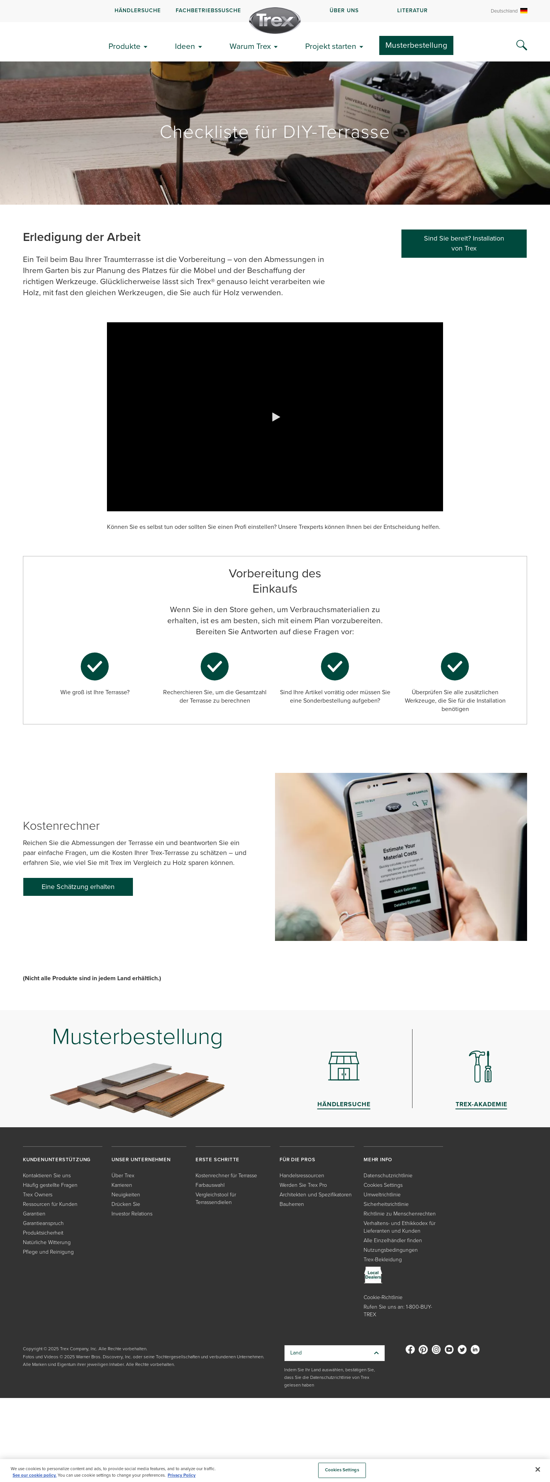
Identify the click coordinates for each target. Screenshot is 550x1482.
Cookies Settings (383, 1185)
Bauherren (292, 1204)
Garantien (34, 1214)
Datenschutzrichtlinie (388, 1176)
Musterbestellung (416, 45)
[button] (275, 417)
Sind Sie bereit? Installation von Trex (464, 243)
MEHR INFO (378, 1159)
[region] (275, 1470)
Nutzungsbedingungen (391, 1250)
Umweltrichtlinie (382, 1195)
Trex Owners (37, 1195)
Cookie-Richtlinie (383, 1297)
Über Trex (123, 1176)
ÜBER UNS (344, 10)
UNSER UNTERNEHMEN (141, 1159)
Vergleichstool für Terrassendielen (216, 1198)
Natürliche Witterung (47, 1242)
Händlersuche (138, 10)
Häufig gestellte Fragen (50, 1185)
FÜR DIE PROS (297, 1159)
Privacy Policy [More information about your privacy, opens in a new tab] (182, 1475)
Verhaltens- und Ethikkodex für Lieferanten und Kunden (399, 1227)
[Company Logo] (275, 20)
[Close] (537, 1469)
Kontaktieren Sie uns (47, 1176)
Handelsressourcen (302, 1176)
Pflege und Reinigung (48, 1252)
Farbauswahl (210, 1185)
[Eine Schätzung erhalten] (78, 887)
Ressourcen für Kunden (50, 1204)
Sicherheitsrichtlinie (386, 1204)
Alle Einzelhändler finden (393, 1240)
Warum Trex (250, 46)
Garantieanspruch (43, 1223)
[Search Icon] (521, 45)
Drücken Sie (126, 1204)
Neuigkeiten (126, 1195)
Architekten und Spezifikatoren (316, 1195)
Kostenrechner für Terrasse (226, 1176)
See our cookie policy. (35, 1475)
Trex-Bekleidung (383, 1260)
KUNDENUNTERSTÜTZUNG (57, 1159)
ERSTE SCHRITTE (217, 1159)
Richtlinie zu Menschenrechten (400, 1214)
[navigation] (275, 11)
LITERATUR (412, 10)
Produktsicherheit (43, 1233)
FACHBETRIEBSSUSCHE (208, 10)
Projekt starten (330, 46)
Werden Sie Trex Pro (303, 1185)
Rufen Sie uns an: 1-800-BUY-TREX (398, 1311)
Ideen (185, 46)
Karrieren (122, 1185)
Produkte (124, 46)
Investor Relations (132, 1214)
